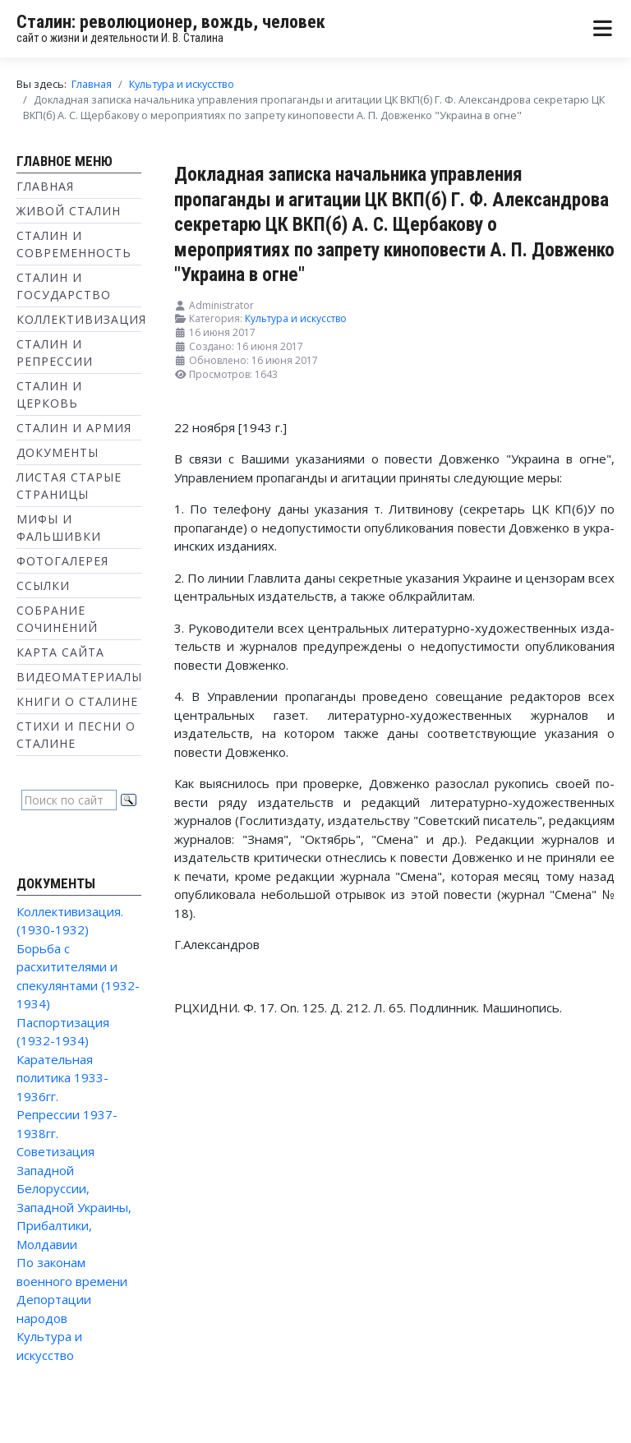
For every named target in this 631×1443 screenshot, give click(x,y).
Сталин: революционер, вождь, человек (170, 22)
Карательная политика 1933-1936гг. (62, 1077)
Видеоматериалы (79, 677)
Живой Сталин (68, 211)
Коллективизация (81, 319)
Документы (57, 452)
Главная (45, 186)
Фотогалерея (62, 561)
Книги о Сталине (77, 701)
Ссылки (43, 585)
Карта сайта (60, 652)
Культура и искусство (296, 318)
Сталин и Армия (73, 428)
